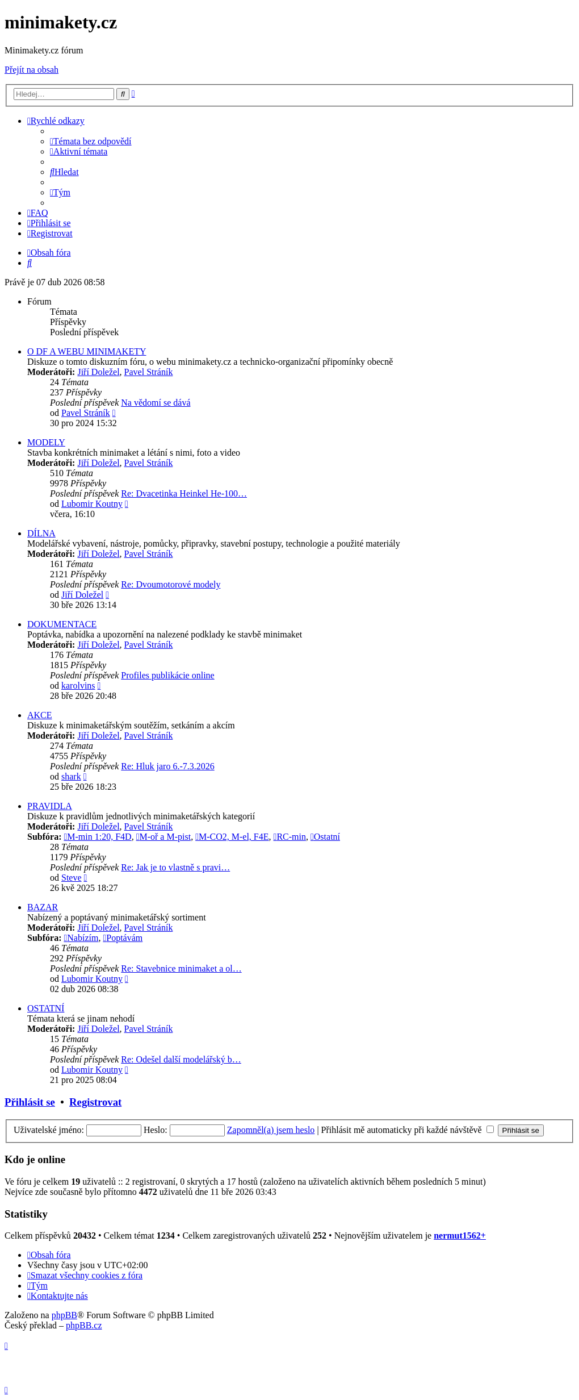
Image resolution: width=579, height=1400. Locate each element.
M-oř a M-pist (163, 836)
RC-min (290, 836)
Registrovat (95, 1102)
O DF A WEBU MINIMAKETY (86, 351)
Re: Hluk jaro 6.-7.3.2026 (167, 766)
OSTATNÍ (45, 1008)
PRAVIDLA (49, 806)
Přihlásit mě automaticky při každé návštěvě (407, 1130)
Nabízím (81, 938)
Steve (71, 877)
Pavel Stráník (148, 372)
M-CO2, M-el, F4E (231, 836)
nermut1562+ (460, 1235)
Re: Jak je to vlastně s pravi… (175, 867)
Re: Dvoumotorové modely (170, 584)
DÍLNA (41, 533)
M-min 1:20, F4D (97, 836)
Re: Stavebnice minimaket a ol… (181, 968)
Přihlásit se (30, 1102)
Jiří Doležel (98, 372)
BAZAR (42, 907)
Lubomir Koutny (92, 504)
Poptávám (122, 938)
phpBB (64, 1315)
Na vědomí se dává (155, 402)
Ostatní (325, 836)
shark (71, 776)
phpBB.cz (84, 1325)
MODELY (46, 442)
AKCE (39, 715)
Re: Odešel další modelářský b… (181, 1059)
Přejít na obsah (31, 69)
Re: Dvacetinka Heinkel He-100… (184, 493)
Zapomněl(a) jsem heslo (271, 1130)
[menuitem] (91, 141)
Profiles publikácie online (167, 675)
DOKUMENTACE (61, 624)
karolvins (78, 685)
